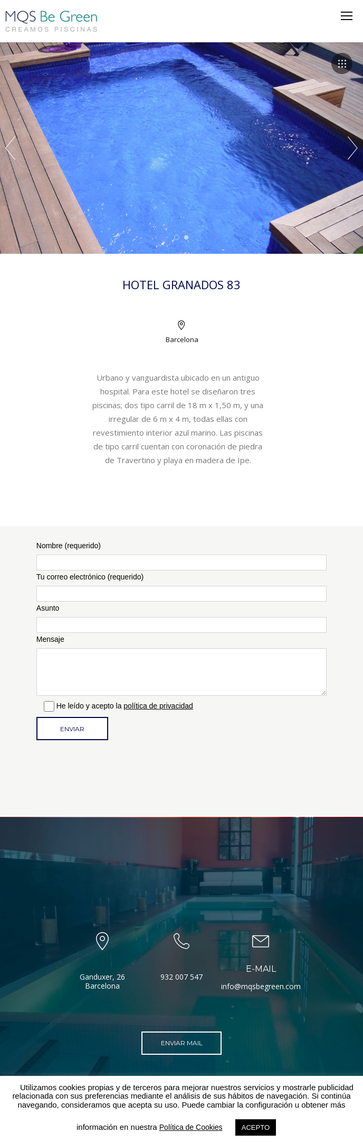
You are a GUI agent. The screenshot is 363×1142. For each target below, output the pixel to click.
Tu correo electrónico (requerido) (181, 587)
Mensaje (181, 665)
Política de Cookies (191, 1127)
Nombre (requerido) (181, 555)
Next (353, 148)
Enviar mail (182, 1043)
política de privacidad (158, 706)
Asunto (181, 618)
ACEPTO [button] (256, 1127)
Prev (10, 148)
